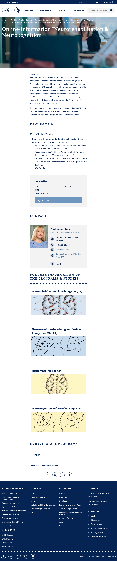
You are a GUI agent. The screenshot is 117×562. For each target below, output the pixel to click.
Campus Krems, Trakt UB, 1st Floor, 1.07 (65, 255)
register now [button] (58, 200)
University (79, 10)
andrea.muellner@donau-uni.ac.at (64, 239)
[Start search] (111, 10)
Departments (47, 20)
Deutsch (83, 2)
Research (45, 10)
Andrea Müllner (60, 229)
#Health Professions (52, 465)
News (62, 10)
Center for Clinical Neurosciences (14, 22)
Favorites (107, 2)
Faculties (14, 20)
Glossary (94, 2)
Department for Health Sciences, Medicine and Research (73, 20)
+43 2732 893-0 (94, 505)
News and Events (34, 22)
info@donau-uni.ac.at (97, 501)
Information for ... (13, 2)
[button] (67, 264)
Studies (29, 10)
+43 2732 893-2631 (61, 245)
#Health (39, 465)
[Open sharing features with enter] (47, 474)
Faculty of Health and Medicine (30, 20)
